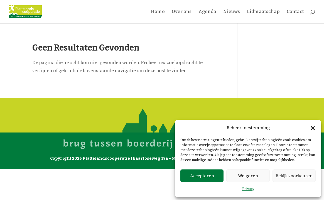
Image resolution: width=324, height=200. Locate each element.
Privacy (248, 189)
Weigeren (248, 175)
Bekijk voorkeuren (294, 175)
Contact (295, 12)
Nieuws (231, 12)
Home (158, 12)
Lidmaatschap (263, 12)
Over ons (182, 12)
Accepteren (202, 175)
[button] (313, 128)
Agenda (207, 12)
